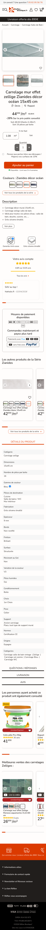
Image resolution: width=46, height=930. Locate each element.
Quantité (23, 142)
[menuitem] (8, 80)
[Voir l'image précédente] (5, 385)
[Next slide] (40, 50)
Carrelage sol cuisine (13, 657)
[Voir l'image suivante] (29, 385)
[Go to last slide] (5, 50)
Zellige (36, 654)
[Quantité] (23, 147)
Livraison (23, 675)
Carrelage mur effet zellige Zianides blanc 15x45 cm (15, 409)
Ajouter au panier (23, 165)
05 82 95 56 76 (35, 2)
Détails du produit (23, 441)
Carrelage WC (10, 659)
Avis (23, 682)
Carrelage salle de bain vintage (17, 654)
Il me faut (23, 131)
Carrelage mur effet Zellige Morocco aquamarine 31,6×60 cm (16, 813)
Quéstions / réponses (23, 668)
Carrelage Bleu (31, 657)
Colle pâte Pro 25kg (12, 735)
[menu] (5, 10)
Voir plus (8, 226)
